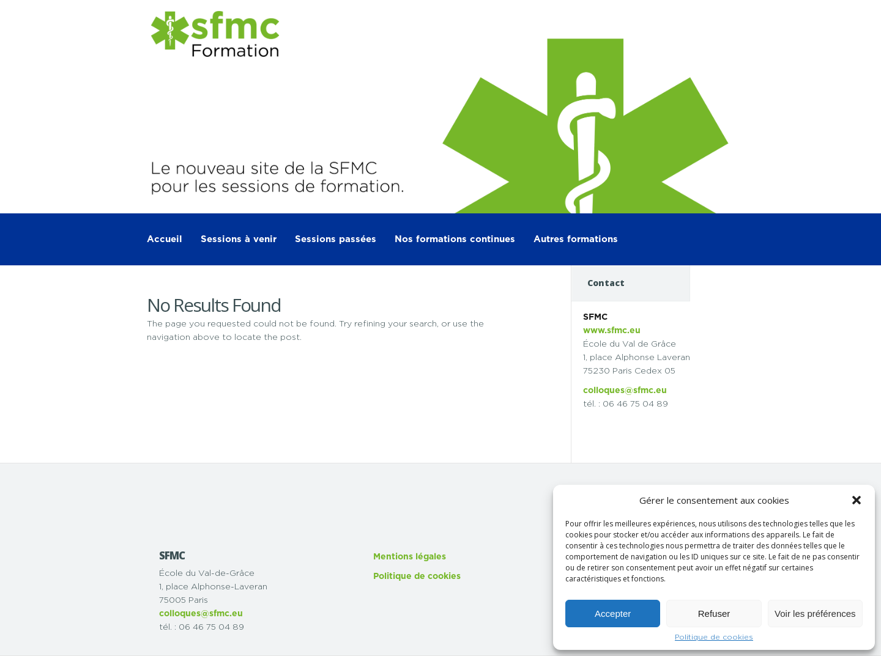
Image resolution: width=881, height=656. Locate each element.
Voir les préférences (815, 613)
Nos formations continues (455, 239)
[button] (856, 500)
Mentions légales (409, 557)
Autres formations (575, 239)
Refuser (714, 613)
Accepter (613, 613)
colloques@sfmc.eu (625, 390)
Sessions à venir (239, 239)
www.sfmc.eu (612, 330)
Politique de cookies (714, 637)
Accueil (164, 239)
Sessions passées (335, 239)
